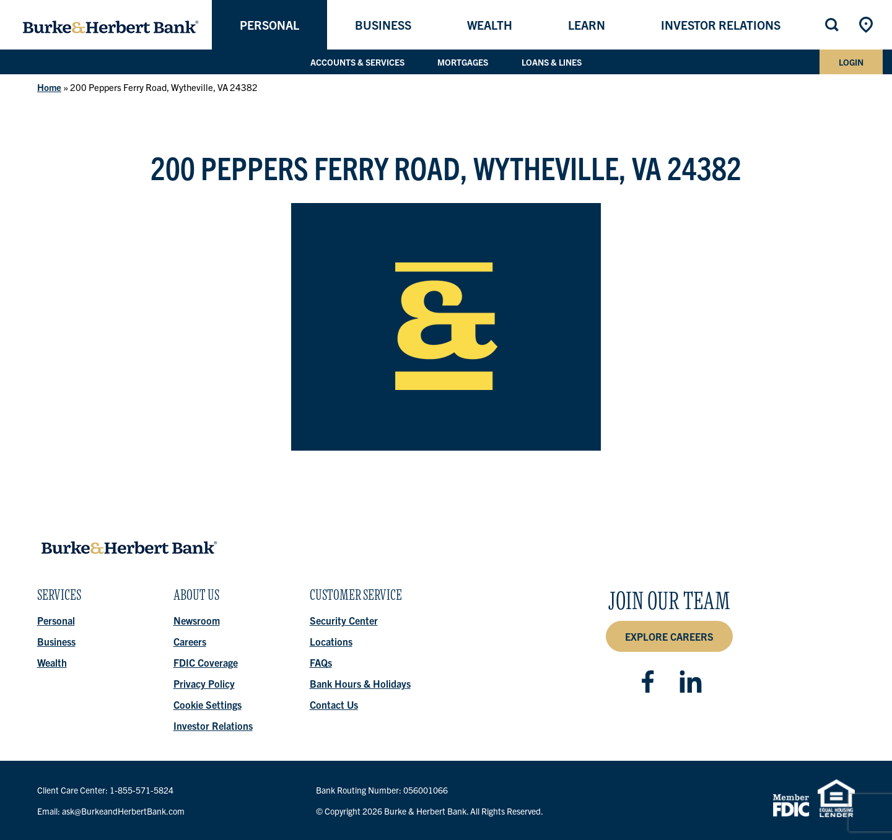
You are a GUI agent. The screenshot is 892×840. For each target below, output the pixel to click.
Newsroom (196, 620)
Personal (269, 24)
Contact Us (334, 704)
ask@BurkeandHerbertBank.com (123, 810)
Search (833, 25)
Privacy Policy (204, 683)
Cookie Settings (207, 704)
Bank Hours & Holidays (360, 683)
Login (851, 61)
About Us (196, 598)
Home (49, 87)
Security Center (344, 620)
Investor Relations (720, 24)
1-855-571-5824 (141, 789)
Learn (586, 24)
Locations (867, 25)
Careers (189, 641)
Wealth (489, 24)
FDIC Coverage (205, 662)
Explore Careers (669, 636)
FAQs (321, 662)
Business (383, 24)
